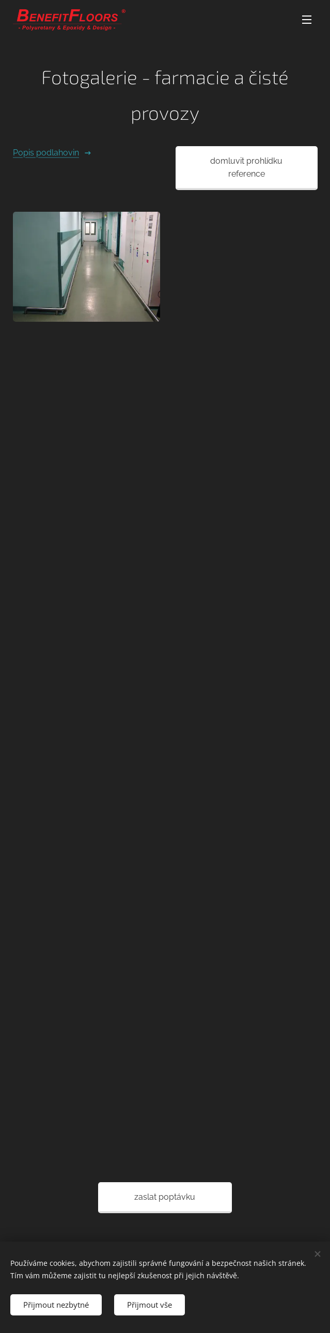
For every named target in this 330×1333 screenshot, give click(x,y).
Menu (306, 19)
